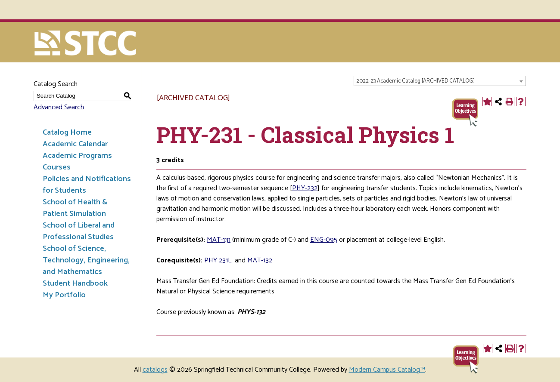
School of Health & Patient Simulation (75, 208)
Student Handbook (75, 283)
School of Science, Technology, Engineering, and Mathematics (86, 260)
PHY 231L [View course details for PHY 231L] (217, 260)
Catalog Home (67, 132)
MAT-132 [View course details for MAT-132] (259, 260)
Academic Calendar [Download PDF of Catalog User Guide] (75, 144)
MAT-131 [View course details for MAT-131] (218, 240)
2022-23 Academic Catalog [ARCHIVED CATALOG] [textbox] (415, 81)
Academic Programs (77, 155)
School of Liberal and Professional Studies (79, 231)
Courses (57, 167)
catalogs (155, 370)
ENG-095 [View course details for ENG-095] (323, 240)
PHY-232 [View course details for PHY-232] (304, 188)
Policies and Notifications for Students (87, 185)
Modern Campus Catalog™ (387, 370)
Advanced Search (59, 107)
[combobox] (440, 81)
